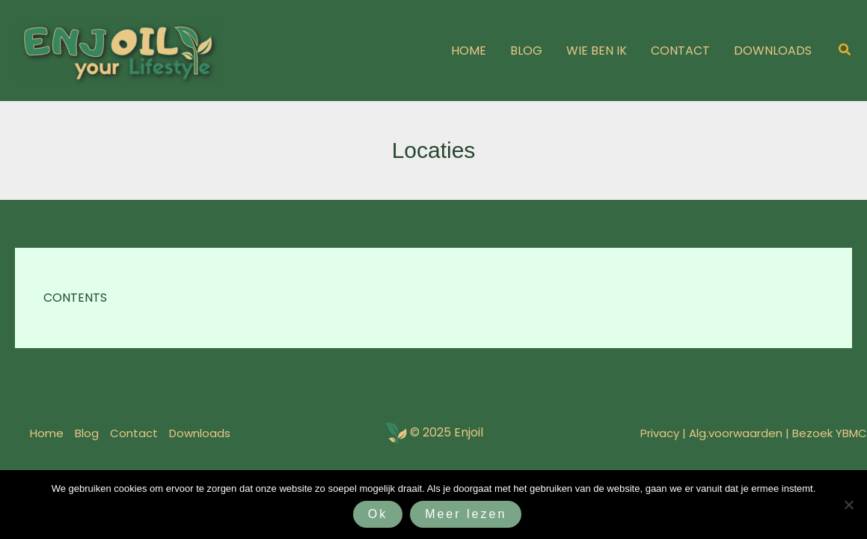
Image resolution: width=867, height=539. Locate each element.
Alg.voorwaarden (735, 433)
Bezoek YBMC (829, 433)
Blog (87, 433)
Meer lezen (465, 514)
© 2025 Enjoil (446, 432)
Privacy (659, 433)
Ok (377, 514)
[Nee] (848, 504)
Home (47, 433)
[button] (845, 50)
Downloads (199, 433)
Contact (134, 433)
